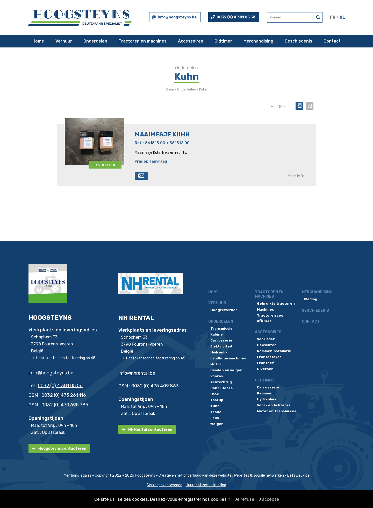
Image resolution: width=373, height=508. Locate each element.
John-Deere (221, 388)
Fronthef (265, 363)
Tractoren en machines (143, 41)
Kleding (310, 299)
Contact (332, 41)
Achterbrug (221, 382)
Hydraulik (218, 352)
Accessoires (190, 41)
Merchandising (258, 41)
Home (38, 41)
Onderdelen (95, 41)
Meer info (296, 175)
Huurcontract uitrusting (206, 485)
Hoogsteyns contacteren (62, 448)
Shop (170, 89)
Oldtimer (223, 41)
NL (342, 17)
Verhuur (63, 41)
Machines (265, 309)
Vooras (216, 376)
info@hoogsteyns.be (177, 17)
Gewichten (267, 345)
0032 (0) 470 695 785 (64, 405)
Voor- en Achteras (273, 405)
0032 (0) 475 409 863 (155, 386)
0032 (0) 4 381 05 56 (236, 17)
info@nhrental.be (136, 373)
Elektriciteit (221, 346)
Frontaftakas (269, 357)
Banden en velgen (226, 370)
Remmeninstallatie (274, 351)
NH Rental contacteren (150, 429)
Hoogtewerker (223, 310)
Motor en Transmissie (277, 411)
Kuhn (215, 406)
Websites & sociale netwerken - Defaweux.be (272, 475)
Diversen (265, 369)
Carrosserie (221, 340)
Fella (214, 418)
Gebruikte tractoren (276, 303)
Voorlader (266, 339)
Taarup (216, 400)
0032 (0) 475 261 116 (63, 395)
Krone (215, 412)
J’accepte (268, 499)
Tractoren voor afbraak (271, 318)
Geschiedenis (298, 41)
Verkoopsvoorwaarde (164, 485)
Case (214, 394)
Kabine (216, 334)
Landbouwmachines (228, 358)
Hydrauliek (266, 399)
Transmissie (221, 328)
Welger (216, 424)
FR (332, 17)
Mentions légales (77, 475)
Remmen (264, 393)
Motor (215, 364)
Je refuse (244, 499)
